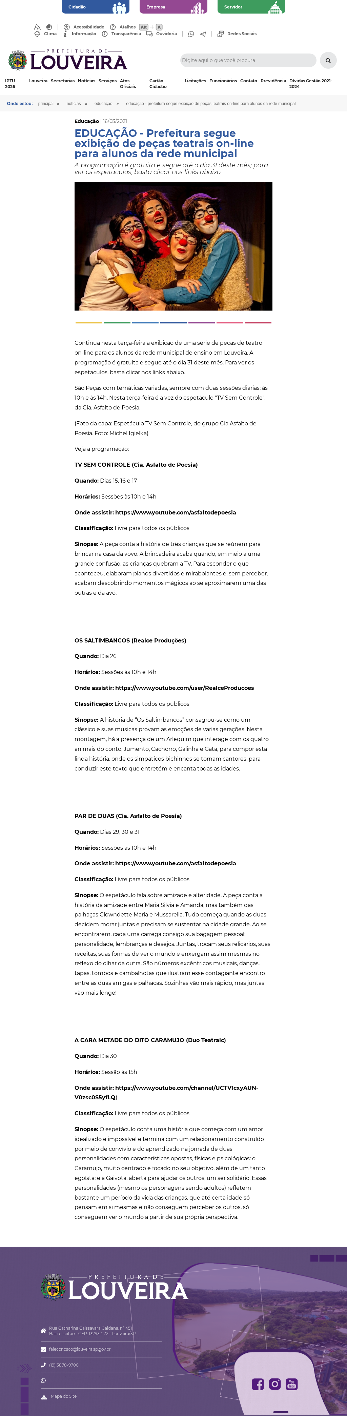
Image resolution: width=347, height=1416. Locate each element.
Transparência (126, 34)
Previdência (273, 80)
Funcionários (223, 80)
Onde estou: (21, 103)
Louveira (38, 80)
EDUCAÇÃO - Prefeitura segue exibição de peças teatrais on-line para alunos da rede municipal (220, 103)
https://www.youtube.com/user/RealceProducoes (184, 688)
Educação (109, 103)
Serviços (108, 80)
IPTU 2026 (10, 83)
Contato (248, 80)
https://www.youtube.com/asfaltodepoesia (175, 512)
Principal (49, 103)
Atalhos (128, 27)
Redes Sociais (242, 34)
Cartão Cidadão (158, 83)
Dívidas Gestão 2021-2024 (310, 83)
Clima (50, 34)
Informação (84, 34)
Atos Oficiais (128, 83)
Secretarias (63, 80)
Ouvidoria (166, 34)
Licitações (195, 80)
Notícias (86, 80)
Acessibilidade (89, 27)
